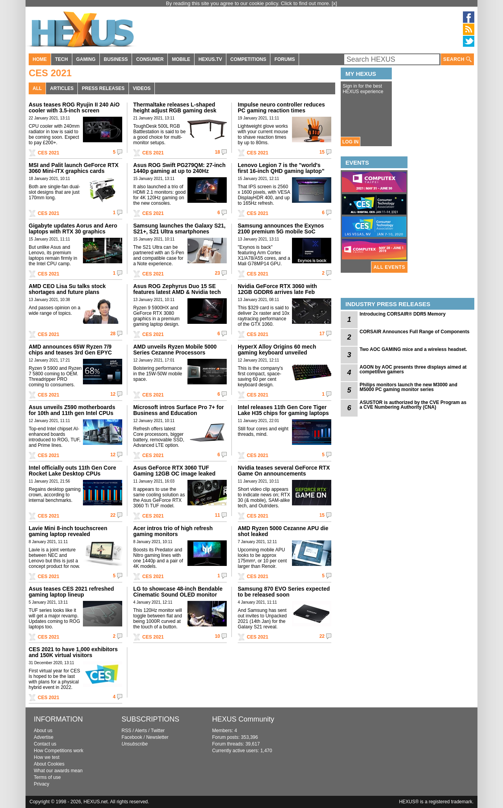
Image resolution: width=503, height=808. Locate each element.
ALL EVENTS (389, 267)
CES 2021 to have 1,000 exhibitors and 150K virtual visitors (73, 652)
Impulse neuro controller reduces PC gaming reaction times (281, 107)
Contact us (45, 744)
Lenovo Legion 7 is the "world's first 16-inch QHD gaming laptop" (281, 168)
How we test (46, 757)
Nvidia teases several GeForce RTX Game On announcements (284, 471)
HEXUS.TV (210, 59)
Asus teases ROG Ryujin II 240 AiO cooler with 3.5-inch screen (74, 107)
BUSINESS (116, 59)
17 (322, 333)
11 (217, 515)
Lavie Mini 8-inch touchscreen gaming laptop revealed (68, 531)
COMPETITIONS (248, 59)
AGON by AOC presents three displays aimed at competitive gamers (413, 369)
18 (217, 152)
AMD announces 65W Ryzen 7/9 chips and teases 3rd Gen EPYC (70, 349)
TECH (61, 59)
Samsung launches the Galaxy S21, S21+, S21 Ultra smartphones (179, 228)
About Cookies (49, 764)
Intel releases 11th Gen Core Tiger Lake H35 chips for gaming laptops (283, 410)
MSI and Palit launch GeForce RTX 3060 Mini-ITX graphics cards (74, 168)
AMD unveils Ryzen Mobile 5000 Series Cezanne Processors (175, 349)
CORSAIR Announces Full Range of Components (415, 331)
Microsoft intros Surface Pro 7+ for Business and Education (178, 410)
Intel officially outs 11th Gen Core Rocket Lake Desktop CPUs (72, 471)
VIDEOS (142, 88)
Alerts (141, 730)
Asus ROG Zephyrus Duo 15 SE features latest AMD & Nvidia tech (177, 289)
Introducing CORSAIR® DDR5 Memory (403, 314)
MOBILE (181, 59)
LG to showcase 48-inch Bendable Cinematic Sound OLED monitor (177, 592)
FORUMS (284, 59)
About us (43, 730)
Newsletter (157, 737)
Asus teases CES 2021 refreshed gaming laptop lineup (71, 592)
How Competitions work (58, 750)
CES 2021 (48, 153)
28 (113, 333)
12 (113, 394)
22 (113, 515)
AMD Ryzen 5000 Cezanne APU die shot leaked (283, 531)
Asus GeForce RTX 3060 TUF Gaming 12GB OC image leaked (174, 471)
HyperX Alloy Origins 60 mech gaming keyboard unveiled (277, 349)
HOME (40, 59)
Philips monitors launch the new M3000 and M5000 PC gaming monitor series (408, 387)
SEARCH (457, 59)
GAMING (85, 59)
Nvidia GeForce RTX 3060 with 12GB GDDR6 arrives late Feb (277, 289)
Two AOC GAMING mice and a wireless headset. (413, 349)
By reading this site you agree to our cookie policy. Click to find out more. (249, 3)
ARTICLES (61, 88)
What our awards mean (58, 770)
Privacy (41, 784)
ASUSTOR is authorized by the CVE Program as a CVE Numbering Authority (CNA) (413, 405)
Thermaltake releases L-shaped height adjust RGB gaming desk (175, 107)
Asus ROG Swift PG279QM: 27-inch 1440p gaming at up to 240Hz (179, 168)
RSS (126, 730)
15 (322, 152)
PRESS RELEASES (103, 88)
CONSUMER (149, 59)
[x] (334, 3)
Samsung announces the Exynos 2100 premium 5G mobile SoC (281, 228)
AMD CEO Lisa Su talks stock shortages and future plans (67, 289)
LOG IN (350, 142)
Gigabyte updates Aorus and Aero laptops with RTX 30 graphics (73, 228)
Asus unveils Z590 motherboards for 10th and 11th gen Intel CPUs (72, 410)
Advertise (43, 737)
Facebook (131, 737)
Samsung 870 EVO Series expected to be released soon (284, 592)
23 (217, 273)
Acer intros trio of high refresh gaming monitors (173, 531)
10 (217, 636)
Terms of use (47, 777)
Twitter (158, 730)
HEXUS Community (243, 719)
